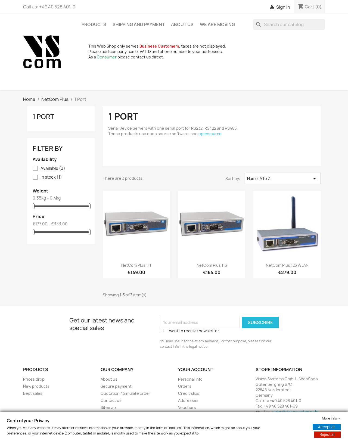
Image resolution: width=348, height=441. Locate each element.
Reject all (327, 434)
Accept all (326, 426)
